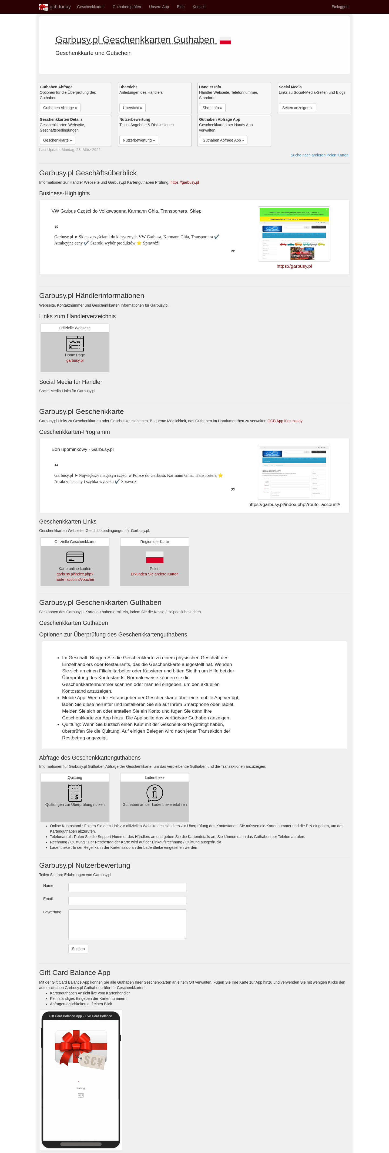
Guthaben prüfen (127, 7)
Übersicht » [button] (132, 108)
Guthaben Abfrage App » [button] (223, 140)
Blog (181, 7)
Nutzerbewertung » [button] (139, 140)
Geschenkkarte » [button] (57, 140)
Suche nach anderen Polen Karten (319, 155)
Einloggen (340, 7)
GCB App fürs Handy (285, 421)
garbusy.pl (75, 360)
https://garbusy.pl (184, 182)
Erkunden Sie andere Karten (155, 574)
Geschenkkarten (91, 7)
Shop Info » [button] (212, 108)
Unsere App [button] (159, 7)
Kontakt (199, 7)
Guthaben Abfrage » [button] (60, 108)
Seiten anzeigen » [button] (297, 108)
